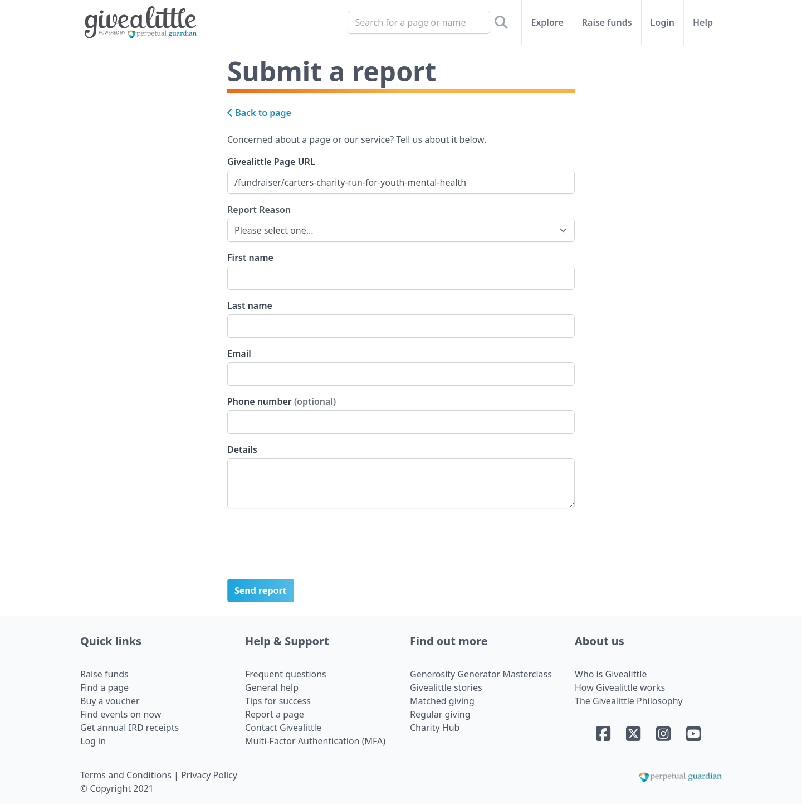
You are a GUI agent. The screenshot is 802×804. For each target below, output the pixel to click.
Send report (260, 590)
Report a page (274, 714)
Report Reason (259, 209)
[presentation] (312, 548)
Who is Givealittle (611, 674)
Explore (547, 22)
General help (272, 687)
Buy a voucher (110, 701)
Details (242, 449)
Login (662, 22)
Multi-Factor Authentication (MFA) (315, 741)
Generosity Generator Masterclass (481, 674)
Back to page (259, 112)
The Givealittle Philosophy (629, 701)
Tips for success (278, 701)
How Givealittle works (620, 687)
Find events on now (120, 714)
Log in (93, 741)
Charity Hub (434, 727)
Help (703, 22)
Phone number (281, 401)
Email (239, 353)
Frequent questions (285, 674)
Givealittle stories (446, 687)
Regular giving (440, 714)
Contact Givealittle (283, 727)
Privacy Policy (209, 775)
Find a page (104, 687)
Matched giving (442, 701)
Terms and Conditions (127, 775)
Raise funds (607, 22)
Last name (249, 305)
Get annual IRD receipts (129, 727)
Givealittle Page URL (271, 162)
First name (250, 257)
